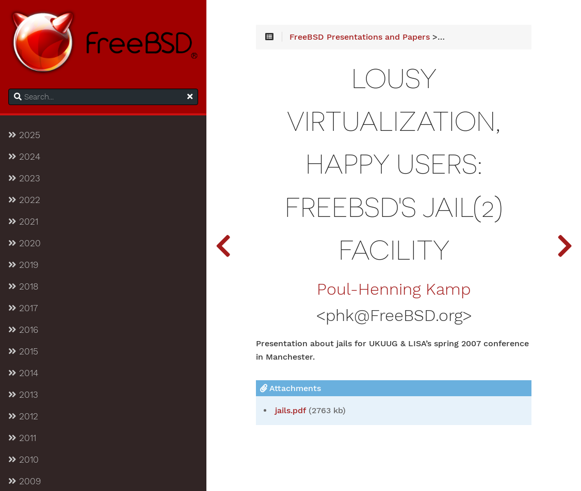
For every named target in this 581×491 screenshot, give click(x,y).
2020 (24, 243)
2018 (23, 286)
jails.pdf (290, 410)
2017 (23, 308)
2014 (23, 373)
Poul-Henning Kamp (394, 289)
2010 (23, 459)
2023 (24, 178)
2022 (24, 200)
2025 (24, 135)
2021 (23, 221)
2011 (22, 438)
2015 (23, 351)
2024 (24, 156)
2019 (23, 265)
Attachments (290, 388)
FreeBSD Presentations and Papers (359, 37)
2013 (23, 395)
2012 (23, 416)
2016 (23, 330)
